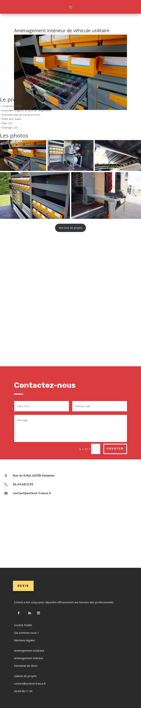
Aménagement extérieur (29, 650)
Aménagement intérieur (28, 658)
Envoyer (115, 448)
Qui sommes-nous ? (26, 632)
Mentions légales (24, 640)
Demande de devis (25, 665)
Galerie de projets (25, 676)
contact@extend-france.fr (30, 683)
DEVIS (23, 585)
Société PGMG (23, 625)
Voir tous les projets (70, 227)
